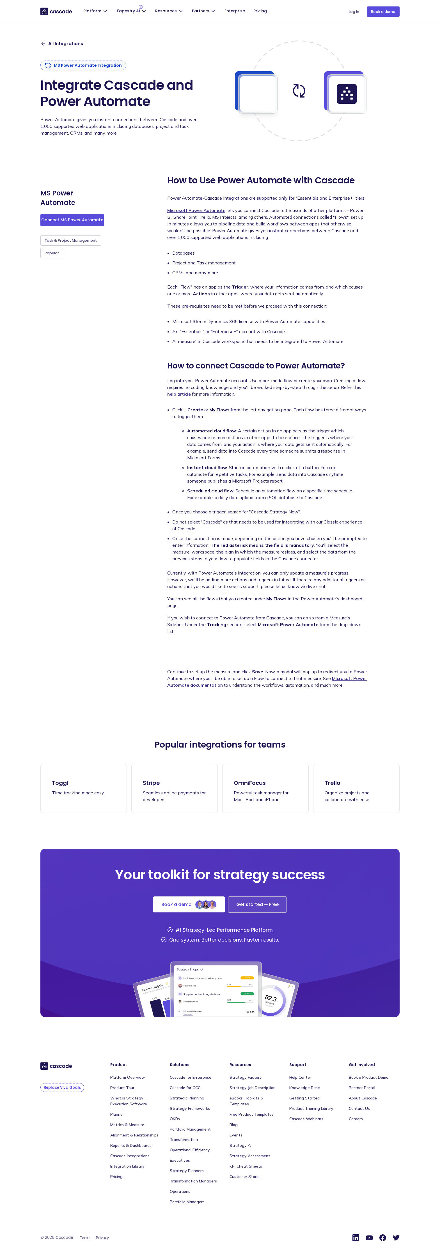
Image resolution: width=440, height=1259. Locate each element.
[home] (56, 11)
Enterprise (234, 11)
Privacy (102, 1237)
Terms (85, 1237)
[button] (96, 11)
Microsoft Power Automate (196, 210)
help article (179, 394)
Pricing (260, 11)
